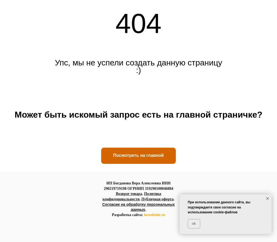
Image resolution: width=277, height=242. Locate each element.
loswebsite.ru (154, 215)
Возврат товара (129, 194)
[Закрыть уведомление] (267, 198)
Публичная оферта (157, 199)
